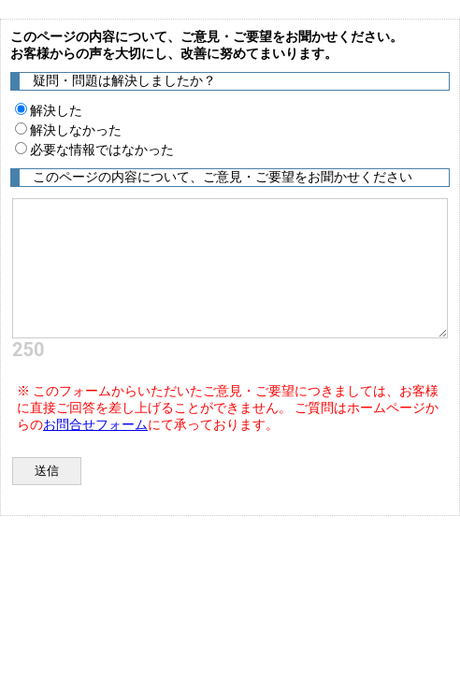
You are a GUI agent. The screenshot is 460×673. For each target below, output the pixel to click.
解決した (48, 110)
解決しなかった (68, 129)
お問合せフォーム (95, 424)
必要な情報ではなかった (94, 149)
